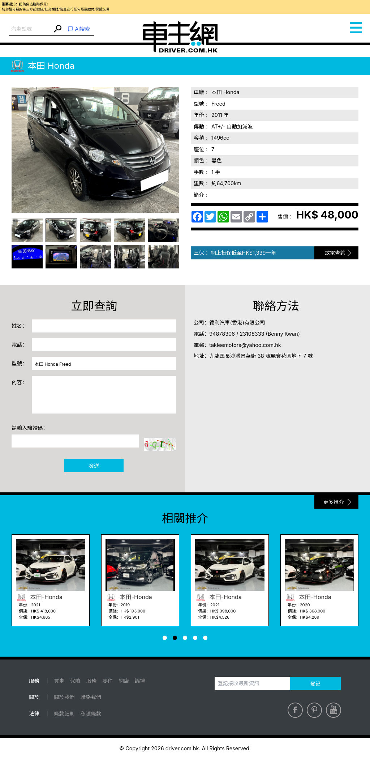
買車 (59, 681)
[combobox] (30, 29)
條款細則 (64, 714)
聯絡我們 (91, 697)
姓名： (19, 326)
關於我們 (64, 697)
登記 (315, 683)
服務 (91, 681)
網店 (124, 681)
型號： (19, 363)
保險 (75, 681)
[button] (165, 638)
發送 (94, 466)
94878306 (222, 334)
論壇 (140, 681)
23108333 (252, 334)
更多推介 (333, 502)
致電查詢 (334, 253)
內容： (19, 382)
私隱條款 (91, 714)
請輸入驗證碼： (30, 428)
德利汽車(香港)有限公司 (237, 322)
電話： (19, 345)
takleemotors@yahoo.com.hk (245, 345)
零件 (108, 681)
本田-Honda (39, 597)
